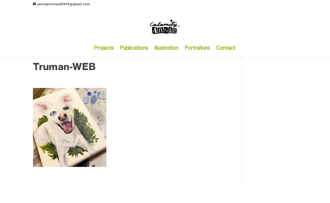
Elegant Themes (58, 195)
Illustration (166, 48)
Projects (104, 48)
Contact (225, 48)
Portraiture (197, 48)
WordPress (92, 195)
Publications (134, 48)
